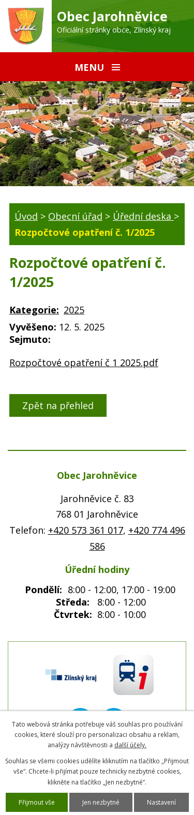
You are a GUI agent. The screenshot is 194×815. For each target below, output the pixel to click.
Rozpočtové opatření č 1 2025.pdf (83, 362)
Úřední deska (143, 216)
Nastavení (161, 802)
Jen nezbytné (101, 802)
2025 (74, 310)
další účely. (130, 745)
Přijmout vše (37, 802)
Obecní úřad (75, 216)
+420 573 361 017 (85, 530)
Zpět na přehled (58, 405)
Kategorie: (34, 310)
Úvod (26, 216)
